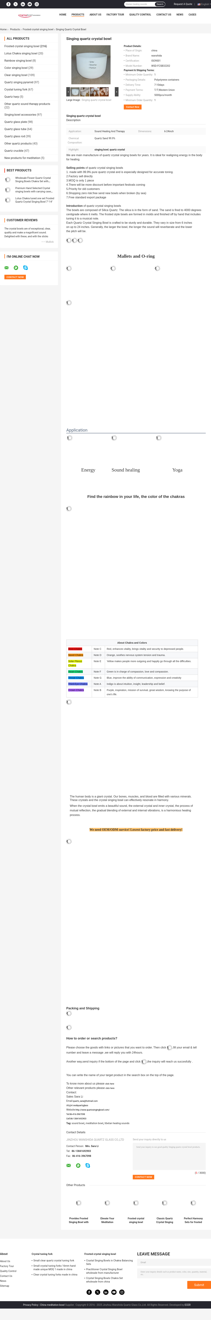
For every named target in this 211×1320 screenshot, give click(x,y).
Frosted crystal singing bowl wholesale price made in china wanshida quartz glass (136, 1220)
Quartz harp (11, 96)
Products (78, 14)
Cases (192, 14)
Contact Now (132, 107)
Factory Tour (115, 14)
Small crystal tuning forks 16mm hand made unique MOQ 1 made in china (54, 1267)
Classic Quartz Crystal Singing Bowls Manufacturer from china (164, 1220)
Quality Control (140, 14)
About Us (95, 14)
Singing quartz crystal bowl (96, 100)
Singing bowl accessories (20, 114)
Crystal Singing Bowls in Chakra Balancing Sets (109, 1262)
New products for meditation (22, 158)
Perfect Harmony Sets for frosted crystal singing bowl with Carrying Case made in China (193, 1220)
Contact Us (163, 14)
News (180, 14)
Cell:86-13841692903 (76, 1118)
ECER (188, 1304)
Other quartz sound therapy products (27, 104)
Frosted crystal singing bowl (38, 29)
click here (109, 1084)
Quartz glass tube (15, 129)
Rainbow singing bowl (18, 60)
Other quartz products (18, 143)
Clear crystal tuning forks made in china (55, 1274)
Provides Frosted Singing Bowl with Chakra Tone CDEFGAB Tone (78, 1220)
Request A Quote (183, 4)
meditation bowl (94, 1123)
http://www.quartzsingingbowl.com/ (93, 1110)
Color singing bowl (16, 68)
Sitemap (4, 1285)
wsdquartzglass (80, 1105)
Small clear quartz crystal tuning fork (53, 1260)
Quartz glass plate (15, 122)
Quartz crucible (13, 150)
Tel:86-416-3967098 (75, 1114)
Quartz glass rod (14, 136)
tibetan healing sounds (117, 1123)
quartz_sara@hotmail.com (85, 1101)
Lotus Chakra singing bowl (20, 53)
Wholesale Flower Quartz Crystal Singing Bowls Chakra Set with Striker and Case (33, 181)
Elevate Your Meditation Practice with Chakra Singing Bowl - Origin (107, 1220)
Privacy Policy (30, 1304)
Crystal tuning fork (15, 89)
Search (160, 4)
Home (62, 14)
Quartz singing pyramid (18, 82)
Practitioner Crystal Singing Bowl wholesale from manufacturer (104, 1271)
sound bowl (78, 1123)
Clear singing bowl (15, 75)
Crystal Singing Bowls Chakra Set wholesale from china (104, 1280)
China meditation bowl (52, 1304)
